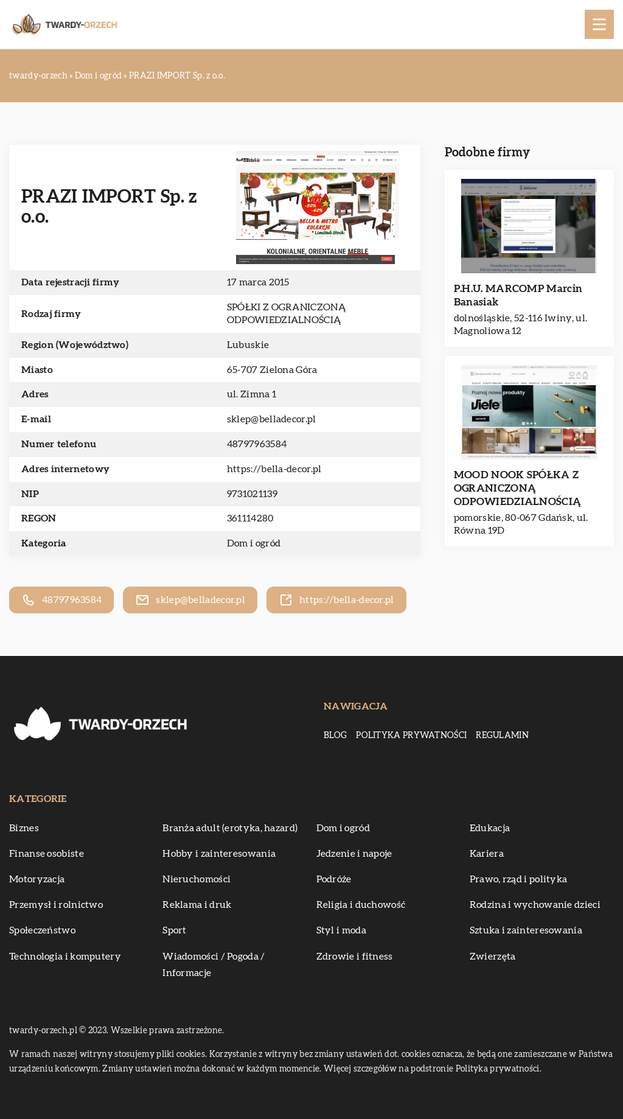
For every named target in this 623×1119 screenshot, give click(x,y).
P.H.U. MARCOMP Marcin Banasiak (518, 295)
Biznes (24, 828)
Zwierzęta (493, 956)
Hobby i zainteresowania (219, 854)
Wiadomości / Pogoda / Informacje (213, 965)
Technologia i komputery (65, 956)
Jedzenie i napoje (354, 854)
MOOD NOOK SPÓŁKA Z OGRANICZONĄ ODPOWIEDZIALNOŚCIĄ (517, 488)
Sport (174, 930)
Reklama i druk (196, 905)
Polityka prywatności (411, 735)
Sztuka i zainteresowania (526, 930)
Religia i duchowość (361, 905)
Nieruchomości (196, 879)
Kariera (487, 854)
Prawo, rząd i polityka (519, 879)
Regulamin (502, 735)
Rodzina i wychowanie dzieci (535, 905)
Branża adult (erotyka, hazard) (230, 828)
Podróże (334, 879)
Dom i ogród (253, 543)
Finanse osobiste (46, 854)
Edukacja (490, 828)
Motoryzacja (36, 879)
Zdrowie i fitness (354, 956)
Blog (335, 735)
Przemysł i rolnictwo (56, 905)
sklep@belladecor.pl (271, 419)
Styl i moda (341, 930)
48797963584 (257, 444)
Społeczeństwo (42, 930)
